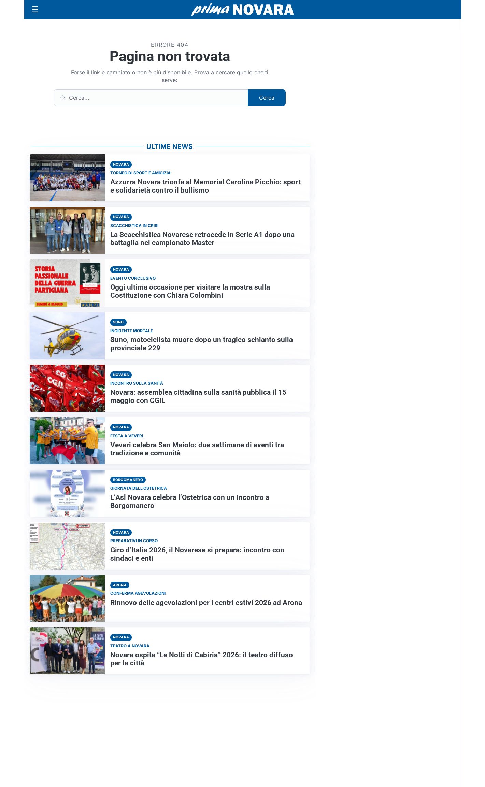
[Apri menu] (35, 9)
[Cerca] (151, 97)
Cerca (266, 97)
